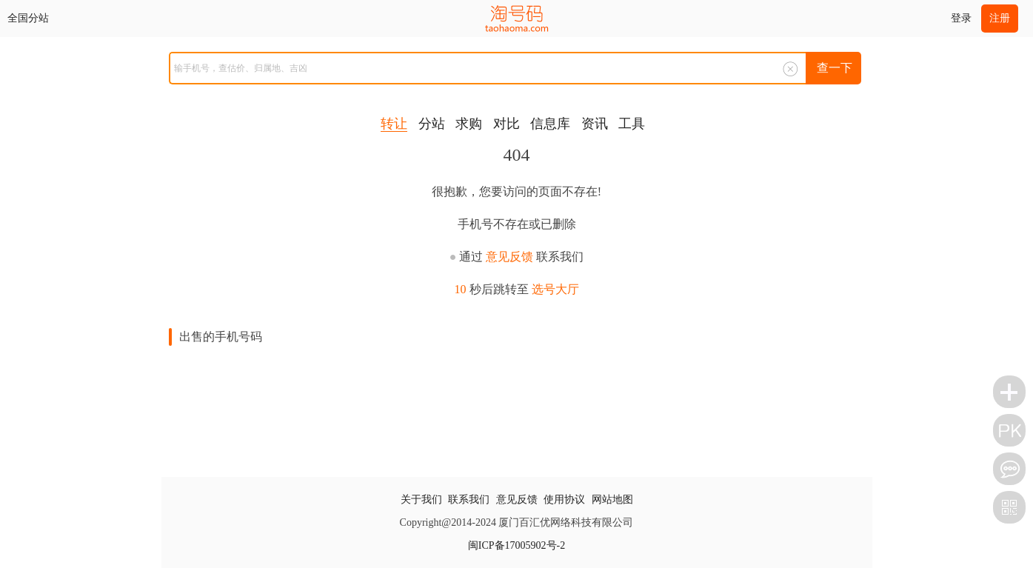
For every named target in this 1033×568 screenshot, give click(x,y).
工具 (631, 123)
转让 (394, 123)
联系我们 (468, 499)
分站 (431, 123)
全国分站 (28, 18)
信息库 (550, 123)
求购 (468, 123)
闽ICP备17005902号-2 (516, 545)
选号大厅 (555, 289)
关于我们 (421, 499)
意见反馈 (509, 256)
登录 (961, 18)
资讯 (594, 123)
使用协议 (564, 499)
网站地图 (612, 499)
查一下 (834, 67)
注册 (999, 18)
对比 (506, 123)
